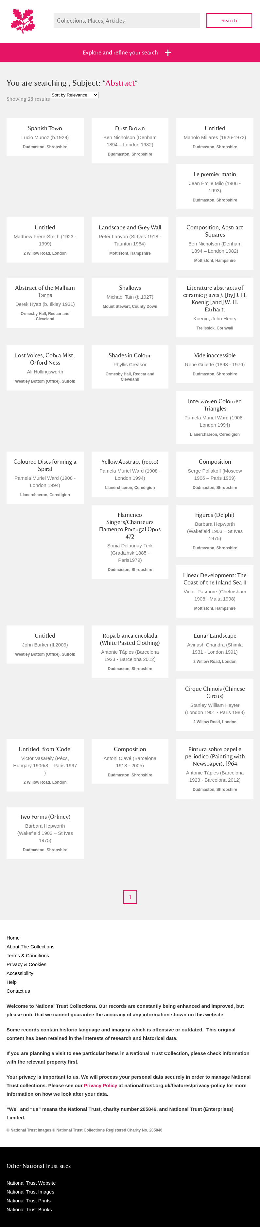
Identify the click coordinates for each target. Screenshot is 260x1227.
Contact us (18, 991)
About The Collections (30, 946)
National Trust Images (30, 1192)
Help (12, 982)
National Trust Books (29, 1209)
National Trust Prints (29, 1200)
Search (229, 20)
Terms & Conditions (28, 955)
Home (13, 938)
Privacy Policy (100, 1085)
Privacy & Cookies (26, 964)
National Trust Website (31, 1183)
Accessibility (20, 973)
